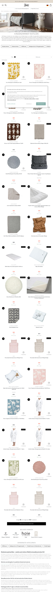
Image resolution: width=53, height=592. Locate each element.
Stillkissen (23, 46)
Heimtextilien (6, 11)
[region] (26, 97)
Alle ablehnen (29, 103)
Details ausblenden (11, 103)
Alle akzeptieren (40, 103)
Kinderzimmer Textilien (14, 11)
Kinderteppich (47, 515)
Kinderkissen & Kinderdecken (34, 515)
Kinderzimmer (5, 46)
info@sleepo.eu (46, 575)
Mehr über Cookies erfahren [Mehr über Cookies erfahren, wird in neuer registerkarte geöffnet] (30, 98)
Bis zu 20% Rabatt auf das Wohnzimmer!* (26, 1)
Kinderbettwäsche (5, 533)
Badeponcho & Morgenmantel (36, 46)
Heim (2, 11)
